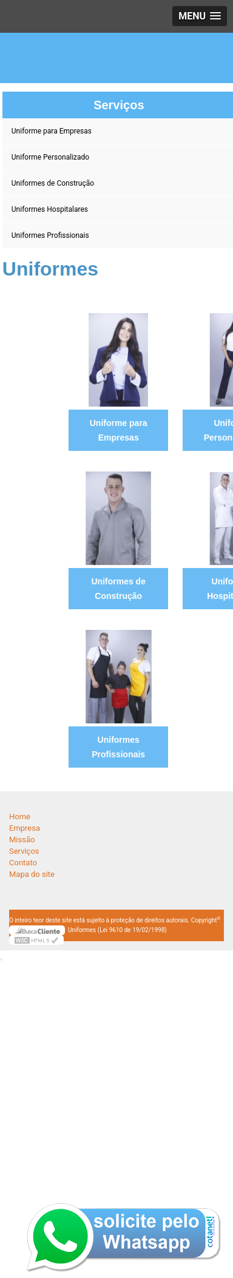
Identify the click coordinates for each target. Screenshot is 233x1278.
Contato (23, 862)
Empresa (24, 828)
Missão (22, 839)
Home (19, 816)
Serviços (24, 851)
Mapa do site (32, 874)
